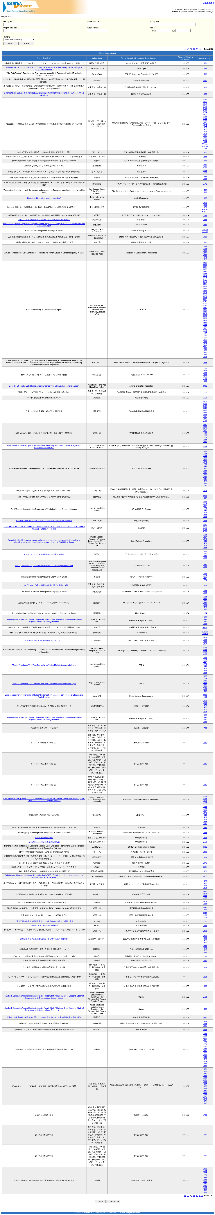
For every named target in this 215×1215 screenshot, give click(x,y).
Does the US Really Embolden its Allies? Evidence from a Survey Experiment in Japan (44, 386)
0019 (205, 402)
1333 (205, 617)
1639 (205, 1076)
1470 (205, 705)
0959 (205, 429)
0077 (205, 876)
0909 (205, 496)
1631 (205, 1069)
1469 (205, 703)
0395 (205, 891)
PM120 (205, 230)
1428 (205, 940)
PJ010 (204, 209)
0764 (205, 112)
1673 (205, 1099)
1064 (205, 640)
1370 (205, 207)
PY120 (205, 232)
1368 (205, 1024)
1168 (205, 433)
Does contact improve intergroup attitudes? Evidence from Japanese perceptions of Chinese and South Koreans (44, 696)
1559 (205, 842)
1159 (205, 697)
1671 (205, 1101)
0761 (205, 106)
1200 (205, 337)
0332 (205, 269)
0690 (205, 1017)
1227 (205, 251)
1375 (205, 127)
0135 (205, 121)
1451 (205, 961)
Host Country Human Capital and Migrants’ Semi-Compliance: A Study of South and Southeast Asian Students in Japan (44, 225)
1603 (205, 585)
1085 (205, 329)
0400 (205, 102)
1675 (205, 1097)
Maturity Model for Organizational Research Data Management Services (44, 566)
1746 (205, 216)
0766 (205, 303)
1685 (205, 1086)
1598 (205, 74)
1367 (205, 644)
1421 (205, 138)
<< (185, 49)
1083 (205, 198)
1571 (205, 184)
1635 (205, 1080)
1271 (205, 419)
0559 (205, 286)
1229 (205, 437)
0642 (205, 907)
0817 (205, 114)
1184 (205, 613)
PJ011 (204, 211)
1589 (205, 421)
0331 (205, 267)
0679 (205, 893)
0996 (205, 322)
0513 (205, 276)
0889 (205, 318)
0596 (205, 291)
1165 (205, 456)
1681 (205, 1090)
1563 (205, 997)
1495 (205, 624)
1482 (205, 161)
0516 (205, 282)
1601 (205, 63)
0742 (205, 301)
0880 (205, 316)
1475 (205, 357)
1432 (205, 354)
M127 (204, 628)
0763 (205, 110)
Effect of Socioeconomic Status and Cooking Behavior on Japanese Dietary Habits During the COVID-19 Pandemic (44, 68)
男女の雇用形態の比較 (44, 838)
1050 (205, 242)
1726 (205, 392)
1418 (205, 131)
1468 (205, 701)
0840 (205, 425)
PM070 (205, 634)
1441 (205, 479)
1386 (205, 926)
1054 (205, 325)
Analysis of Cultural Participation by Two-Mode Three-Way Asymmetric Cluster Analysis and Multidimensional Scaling (44, 446)
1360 (205, 936)
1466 (205, 883)
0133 (205, 116)
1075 (205, 123)
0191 (205, 99)
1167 (205, 333)
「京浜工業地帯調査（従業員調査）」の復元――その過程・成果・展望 (44, 921)
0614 (205, 293)
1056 (205, 909)
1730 (205, 167)
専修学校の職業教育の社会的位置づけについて (44, 640)
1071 (205, 327)
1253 (205, 342)
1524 (205, 1061)
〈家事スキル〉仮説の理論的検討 (44, 925)
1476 (205, 863)
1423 (205, 237)
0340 (205, 408)
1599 (205, 192)
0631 (205, 847)
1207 (205, 921)
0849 (205, 312)
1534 (205, 833)
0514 (205, 278)
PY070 (205, 631)
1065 (205, 431)
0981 (205, 386)
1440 (205, 477)
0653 (205, 297)
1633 (205, 1082)
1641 (205, 1073)
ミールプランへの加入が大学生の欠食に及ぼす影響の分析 (44, 585)
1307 (205, 346)
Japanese (208, 3)
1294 (205, 439)
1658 (205, 1071)
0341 (205, 271)
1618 (205, 398)
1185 (205, 898)
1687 (205, 1084)
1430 (205, 473)
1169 (205, 435)
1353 (205, 373)
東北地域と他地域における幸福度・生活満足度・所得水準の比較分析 (44, 521)
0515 (205, 280)
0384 (205, 273)
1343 (205, 619)
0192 (205, 406)
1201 (205, 340)
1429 (205, 257)
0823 (205, 896)
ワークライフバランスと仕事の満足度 (44, 842)
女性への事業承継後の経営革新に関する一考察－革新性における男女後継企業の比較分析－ (44, 1017)
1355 (205, 350)
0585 (205, 288)
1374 (205, 125)
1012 (205, 491)
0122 (205, 404)
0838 (205, 695)
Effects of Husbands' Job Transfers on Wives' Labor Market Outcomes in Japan (44, 665)
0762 (205, 108)
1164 (205, 249)
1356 (205, 220)
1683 (205, 1088)
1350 (205, 468)
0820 (205, 308)
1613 (205, 888)
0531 (205, 284)
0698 (205, 412)
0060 (205, 81)
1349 (205, 176)
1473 (205, 711)
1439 (205, 475)
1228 (205, 460)
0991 (205, 867)
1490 (205, 621)
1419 (205, 134)
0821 (205, 310)
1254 (205, 344)
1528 (205, 857)
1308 (205, 348)
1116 (205, 331)
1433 (205, 68)
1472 (205, 709)
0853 (205, 415)
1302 (205, 498)
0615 (205, 295)
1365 (205, 642)
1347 (205, 225)
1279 (205, 165)
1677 (205, 1095)
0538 (205, 410)
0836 (205, 1030)
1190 (205, 335)
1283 (205, 368)
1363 (205, 87)
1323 (205, 370)
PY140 (205, 144)
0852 (205, 314)
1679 (205, 1093)
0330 (205, 265)
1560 (205, 381)
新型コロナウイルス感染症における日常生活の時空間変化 (44, 939)
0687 (205, 299)
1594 (205, 142)
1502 (205, 379)
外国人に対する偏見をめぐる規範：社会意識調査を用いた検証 (44, 220)
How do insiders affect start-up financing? (44, 198)
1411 (205, 377)
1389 (205, 938)
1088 (205, 246)
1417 (205, 129)
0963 (205, 320)
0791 (205, 305)
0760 (205, 525)
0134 (205, 119)
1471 (205, 707)
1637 (205, 1078)
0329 (205, 263)
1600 (205, 152)
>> (202, 49)
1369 (205, 205)
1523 (205, 259)
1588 (205, 567)
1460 (205, 942)
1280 (205, 464)
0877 (205, 427)
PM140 (205, 146)
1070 (205, 417)
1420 (205, 136)
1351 (205, 442)
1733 (205, 148)
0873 (205, 637)
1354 (205, 179)
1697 (205, 1103)
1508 (205, 140)
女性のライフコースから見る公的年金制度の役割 (44, 554)
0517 (205, 104)
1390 (205, 352)
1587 (205, 565)
